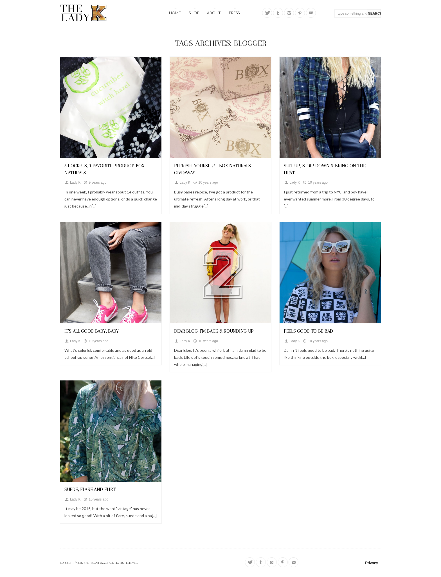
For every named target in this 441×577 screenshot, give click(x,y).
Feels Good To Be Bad (308, 331)
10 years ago (205, 182)
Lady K (72, 182)
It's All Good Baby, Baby (91, 331)
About (214, 12)
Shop (194, 12)
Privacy (371, 563)
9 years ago (94, 182)
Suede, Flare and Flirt (89, 489)
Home (175, 12)
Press (234, 12)
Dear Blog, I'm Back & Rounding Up (214, 331)
